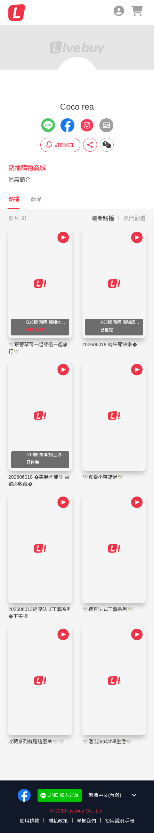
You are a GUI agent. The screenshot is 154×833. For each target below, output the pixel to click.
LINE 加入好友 (59, 795)
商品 (36, 199)
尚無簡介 (19, 180)
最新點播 (103, 218)
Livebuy (16, 12)
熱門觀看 (134, 218)
